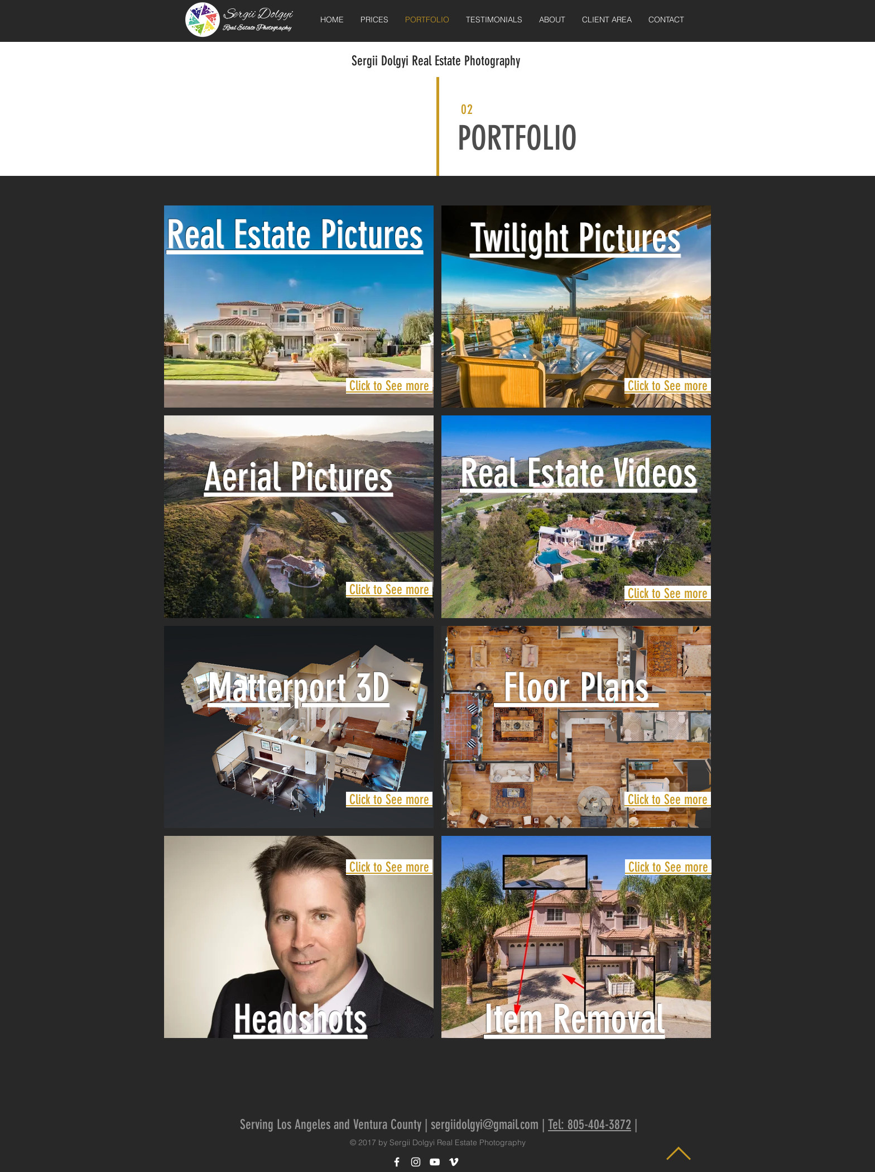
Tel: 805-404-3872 (589, 1124)
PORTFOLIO (517, 138)
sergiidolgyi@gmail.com (485, 1124)
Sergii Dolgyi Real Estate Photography (436, 61)
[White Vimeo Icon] (454, 1162)
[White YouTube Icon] (435, 1162)
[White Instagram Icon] (416, 1162)
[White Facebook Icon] (397, 1162)
